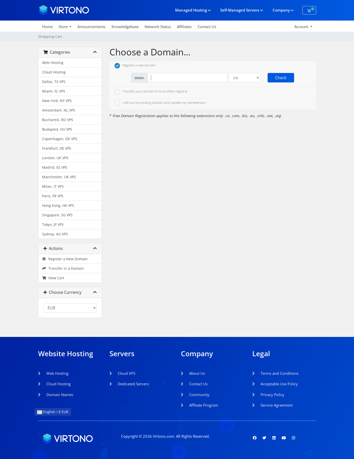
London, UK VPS (55, 157)
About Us (193, 373)
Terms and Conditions (275, 373)
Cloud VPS (122, 373)
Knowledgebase (125, 26)
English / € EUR (52, 411)
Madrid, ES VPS (54, 167)
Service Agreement (272, 405)
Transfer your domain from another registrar (151, 92)
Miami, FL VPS (53, 91)
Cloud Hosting (54, 72)
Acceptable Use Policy (275, 383)
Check (280, 77)
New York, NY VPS (57, 100)
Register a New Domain (65, 258)
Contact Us (207, 26)
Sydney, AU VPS (55, 234)
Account (301, 26)
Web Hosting (52, 62)
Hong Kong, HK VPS (58, 205)
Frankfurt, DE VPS (56, 148)
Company (283, 10)
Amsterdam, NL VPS (58, 110)
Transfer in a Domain (63, 268)
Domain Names (55, 394)
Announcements (91, 26)
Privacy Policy (268, 394)
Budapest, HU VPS (57, 129)
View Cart (53, 278)
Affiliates (184, 26)
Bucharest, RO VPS (57, 119)
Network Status (158, 26)
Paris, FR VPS (52, 196)
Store (64, 26)
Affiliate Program (199, 405)
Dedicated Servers (129, 383)
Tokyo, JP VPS (53, 224)
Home (47, 26)
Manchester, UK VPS (59, 176)
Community (195, 394)
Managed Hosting (193, 10)
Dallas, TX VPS (53, 81)
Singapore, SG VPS (57, 215)
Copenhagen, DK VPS (59, 138)
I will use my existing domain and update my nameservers (160, 103)
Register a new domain (135, 65)
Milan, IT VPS (53, 186)
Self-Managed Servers (241, 10)
